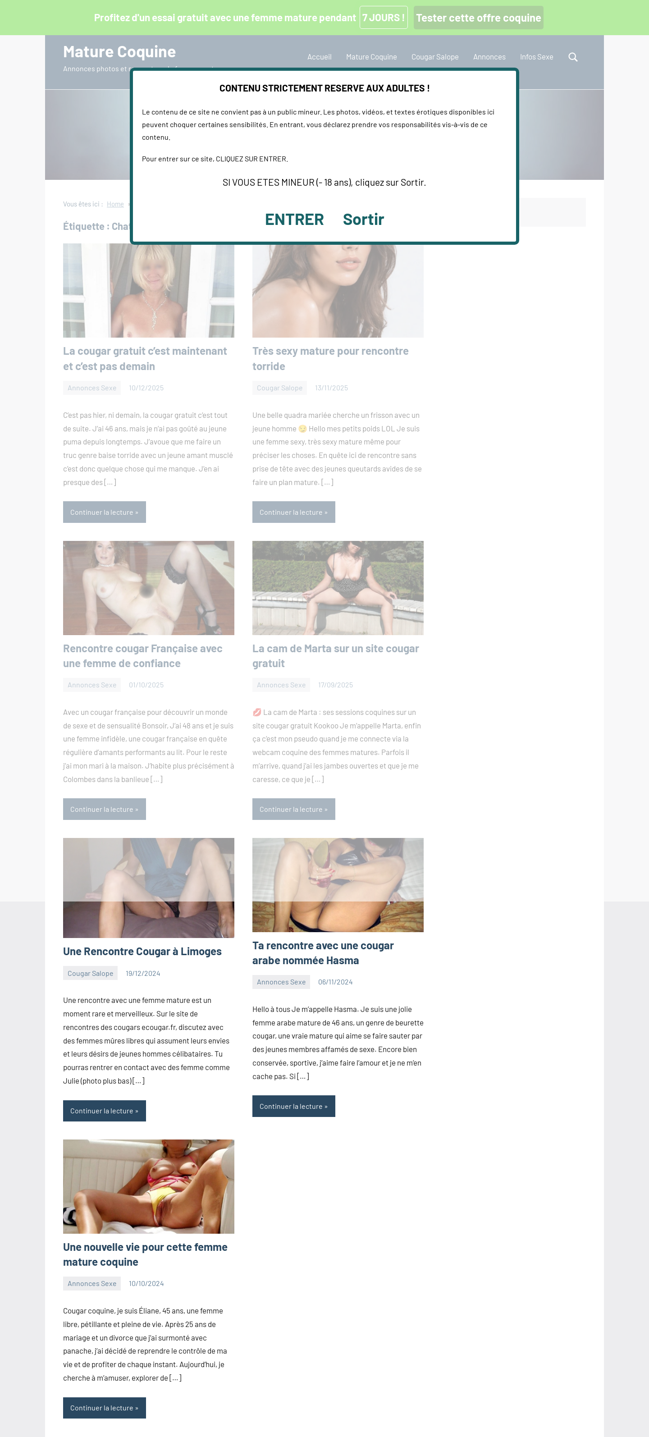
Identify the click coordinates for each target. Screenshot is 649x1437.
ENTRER (294, 218)
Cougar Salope (91, 973)
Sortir (363, 218)
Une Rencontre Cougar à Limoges (142, 950)
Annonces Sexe (281, 981)
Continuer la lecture (101, 1110)
